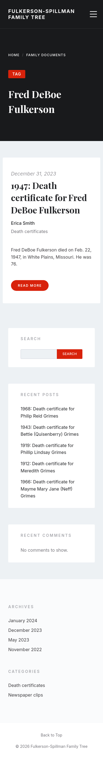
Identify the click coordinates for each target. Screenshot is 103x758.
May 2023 (18, 640)
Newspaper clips (25, 695)
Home (14, 55)
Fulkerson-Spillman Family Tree (41, 14)
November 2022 (25, 649)
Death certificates (29, 231)
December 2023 (25, 630)
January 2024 (22, 620)
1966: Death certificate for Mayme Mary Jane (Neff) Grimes (48, 489)
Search (31, 338)
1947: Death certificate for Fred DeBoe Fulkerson (49, 197)
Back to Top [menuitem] (51, 735)
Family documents (46, 55)
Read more (30, 285)
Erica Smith (23, 223)
